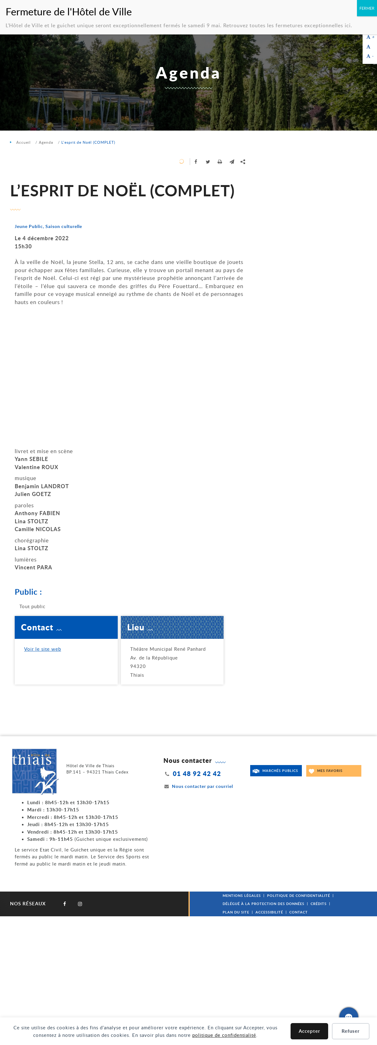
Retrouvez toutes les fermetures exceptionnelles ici (287, 25)
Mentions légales (242, 895)
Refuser (351, 1031)
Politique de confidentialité (298, 895)
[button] (232, 162)
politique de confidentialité (224, 1035)
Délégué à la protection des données (263, 903)
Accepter (309, 1031)
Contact (298, 912)
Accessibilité (269, 912)
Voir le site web (42, 649)
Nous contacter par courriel (198, 786)
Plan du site (236, 912)
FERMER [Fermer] (366, 8)
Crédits (319, 903)
